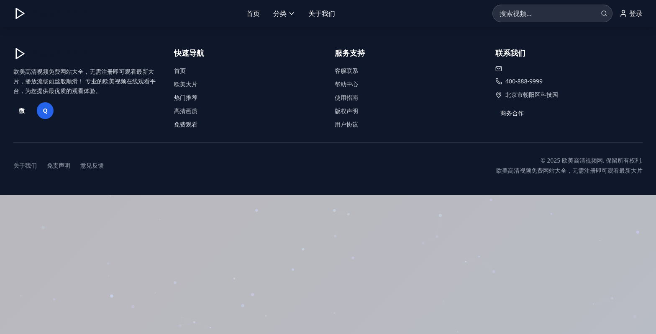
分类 (284, 13)
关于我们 (321, 13)
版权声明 (346, 111)
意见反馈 (92, 165)
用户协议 (346, 124)
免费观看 (185, 124)
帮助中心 (346, 84)
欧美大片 (185, 84)
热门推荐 (185, 97)
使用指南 (346, 97)
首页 (253, 13)
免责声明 (58, 165)
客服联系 (346, 71)
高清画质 (185, 111)
